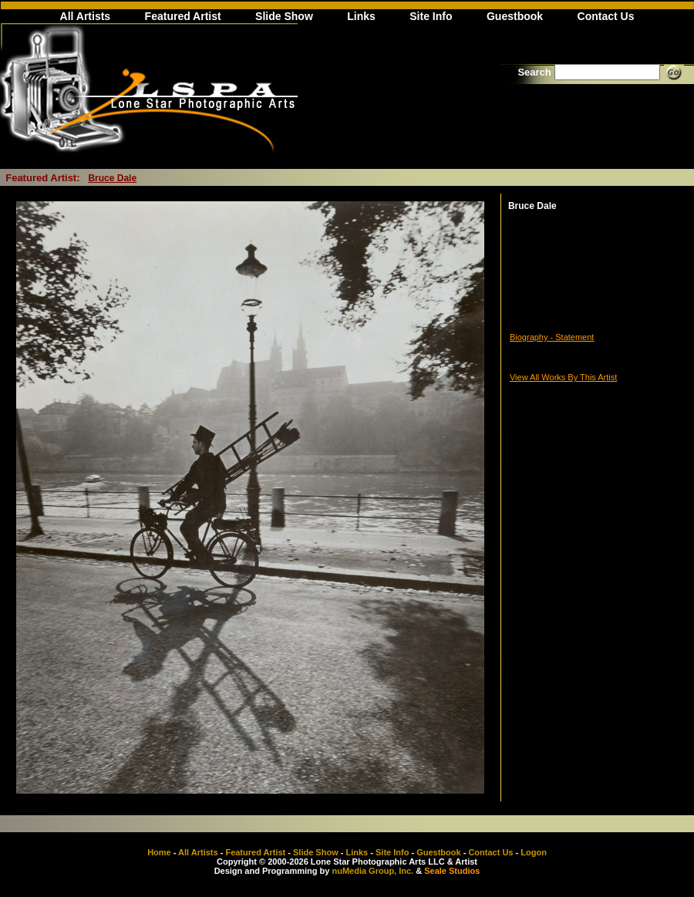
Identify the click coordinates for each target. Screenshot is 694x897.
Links (361, 16)
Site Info (430, 16)
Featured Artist (183, 16)
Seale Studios (452, 870)
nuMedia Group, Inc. (372, 870)
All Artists (85, 16)
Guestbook (515, 16)
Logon (533, 852)
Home (159, 852)
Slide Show (284, 16)
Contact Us (606, 16)
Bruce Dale (112, 178)
